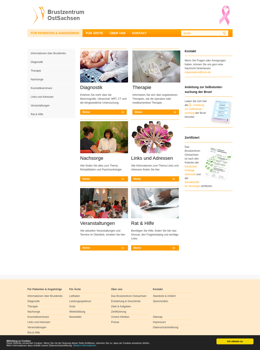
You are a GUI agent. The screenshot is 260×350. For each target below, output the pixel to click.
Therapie (36, 70)
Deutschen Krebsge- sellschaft (191, 170)
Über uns (117, 33)
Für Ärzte (94, 33)
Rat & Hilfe (37, 114)
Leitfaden (74, 296)
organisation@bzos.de (198, 72)
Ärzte (72, 306)
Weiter (86, 112)
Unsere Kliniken (120, 316)
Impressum (159, 322)
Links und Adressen (42, 96)
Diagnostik (37, 62)
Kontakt (139, 33)
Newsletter (75, 316)
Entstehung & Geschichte (125, 301)
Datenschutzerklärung (165, 327)
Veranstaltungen (40, 105)
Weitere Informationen (84, 345)
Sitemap (157, 316)
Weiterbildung (77, 311)
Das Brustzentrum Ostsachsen (129, 296)
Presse (115, 322)
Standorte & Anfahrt (164, 296)
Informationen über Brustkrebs (48, 53)
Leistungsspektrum (80, 301)
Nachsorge (37, 79)
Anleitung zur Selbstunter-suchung (194, 109)
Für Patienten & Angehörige (55, 33)
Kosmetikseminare (41, 88)
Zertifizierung (118, 311)
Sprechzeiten (160, 301)
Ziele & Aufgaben (121, 306)
